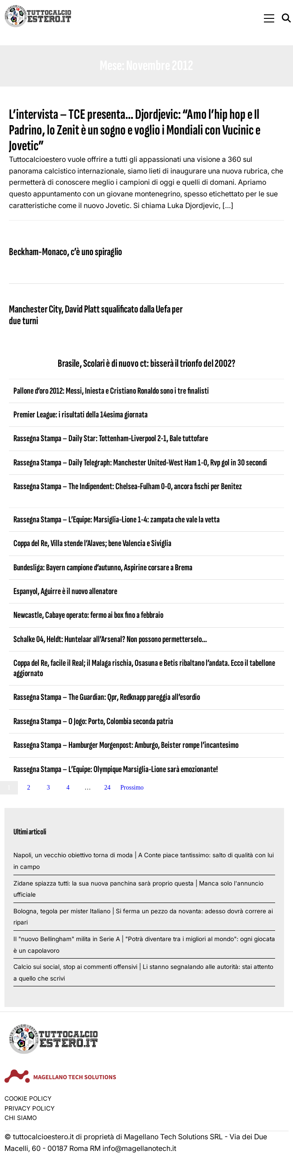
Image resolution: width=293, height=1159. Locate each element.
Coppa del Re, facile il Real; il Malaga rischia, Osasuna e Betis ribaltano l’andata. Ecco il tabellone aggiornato (144, 668)
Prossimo (132, 787)
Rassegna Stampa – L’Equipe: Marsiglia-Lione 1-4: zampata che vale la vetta (116, 519)
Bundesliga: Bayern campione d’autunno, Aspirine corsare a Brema (102, 567)
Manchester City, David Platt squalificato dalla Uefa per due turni (96, 315)
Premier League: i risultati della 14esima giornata (80, 414)
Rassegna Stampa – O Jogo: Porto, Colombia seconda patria (93, 721)
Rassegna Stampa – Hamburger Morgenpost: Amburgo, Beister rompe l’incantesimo (125, 745)
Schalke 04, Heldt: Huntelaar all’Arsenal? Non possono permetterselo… (110, 639)
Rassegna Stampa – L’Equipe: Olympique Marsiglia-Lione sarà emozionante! (115, 769)
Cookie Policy (27, 1098)
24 (107, 787)
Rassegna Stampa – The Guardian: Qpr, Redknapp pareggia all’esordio (106, 697)
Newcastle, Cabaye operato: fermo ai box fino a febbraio (88, 615)
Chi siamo (20, 1117)
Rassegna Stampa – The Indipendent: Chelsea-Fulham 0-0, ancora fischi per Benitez (127, 486)
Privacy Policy (29, 1108)
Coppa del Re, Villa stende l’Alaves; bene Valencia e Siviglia (92, 543)
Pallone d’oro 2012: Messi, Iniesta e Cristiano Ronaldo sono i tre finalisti (111, 391)
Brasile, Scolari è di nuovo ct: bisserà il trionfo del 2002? (146, 363)
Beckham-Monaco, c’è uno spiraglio (65, 251)
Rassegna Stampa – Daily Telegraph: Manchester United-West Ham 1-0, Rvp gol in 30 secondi (140, 462)
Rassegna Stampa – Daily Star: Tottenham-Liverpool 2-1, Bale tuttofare (110, 438)
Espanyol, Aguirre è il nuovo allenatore (65, 591)
